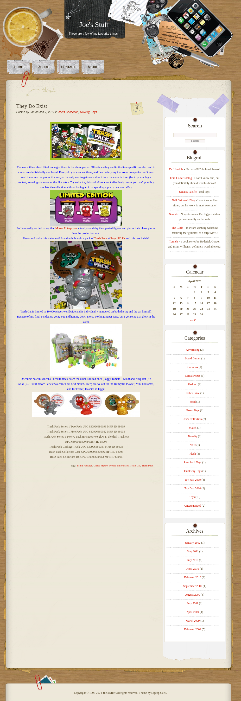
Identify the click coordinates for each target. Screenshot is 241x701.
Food (193, 401)
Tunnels (173, 241)
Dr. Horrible (176, 169)
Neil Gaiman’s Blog (183, 200)
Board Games (193, 358)
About (43, 67)
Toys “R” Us (118, 238)
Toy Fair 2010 (192, 488)
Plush (193, 453)
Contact (68, 67)
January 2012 (192, 542)
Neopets (173, 214)
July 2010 (192, 560)
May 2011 (193, 551)
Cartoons (192, 367)
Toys (94, 112)
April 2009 (192, 612)
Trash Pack (100, 238)
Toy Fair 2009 (192, 479)
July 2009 (192, 603)
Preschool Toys (192, 462)
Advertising (193, 349)
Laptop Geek (158, 693)
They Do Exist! (32, 106)
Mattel (192, 427)
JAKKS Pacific (188, 191)
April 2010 (192, 568)
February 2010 (192, 577)
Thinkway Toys (193, 471)
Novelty (84, 112)
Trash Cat (135, 465)
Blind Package (84, 465)
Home (18, 67)
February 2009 (192, 629)
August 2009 (192, 594)
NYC (193, 445)
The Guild (177, 227)
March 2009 (193, 620)
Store (93, 67)
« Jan (193, 320)
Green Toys (192, 410)
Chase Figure (101, 465)
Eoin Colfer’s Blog (181, 178)
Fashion (192, 384)
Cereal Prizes (192, 375)
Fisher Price (193, 393)
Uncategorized (192, 505)
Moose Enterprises (66, 228)
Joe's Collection (68, 112)
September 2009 (192, 586)
